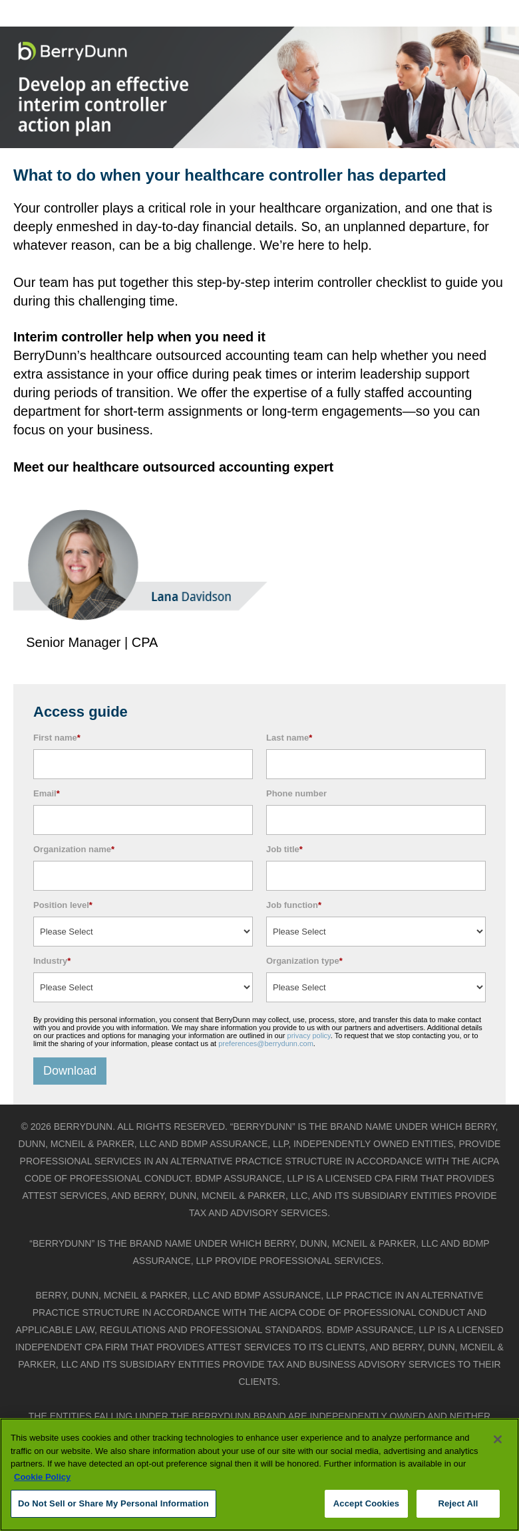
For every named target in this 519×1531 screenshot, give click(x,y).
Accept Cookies (366, 1503)
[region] (259, 1474)
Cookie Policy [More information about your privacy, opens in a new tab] (42, 1477)
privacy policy (309, 1035)
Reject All (458, 1503)
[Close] (497, 1439)
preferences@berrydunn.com (265, 1043)
